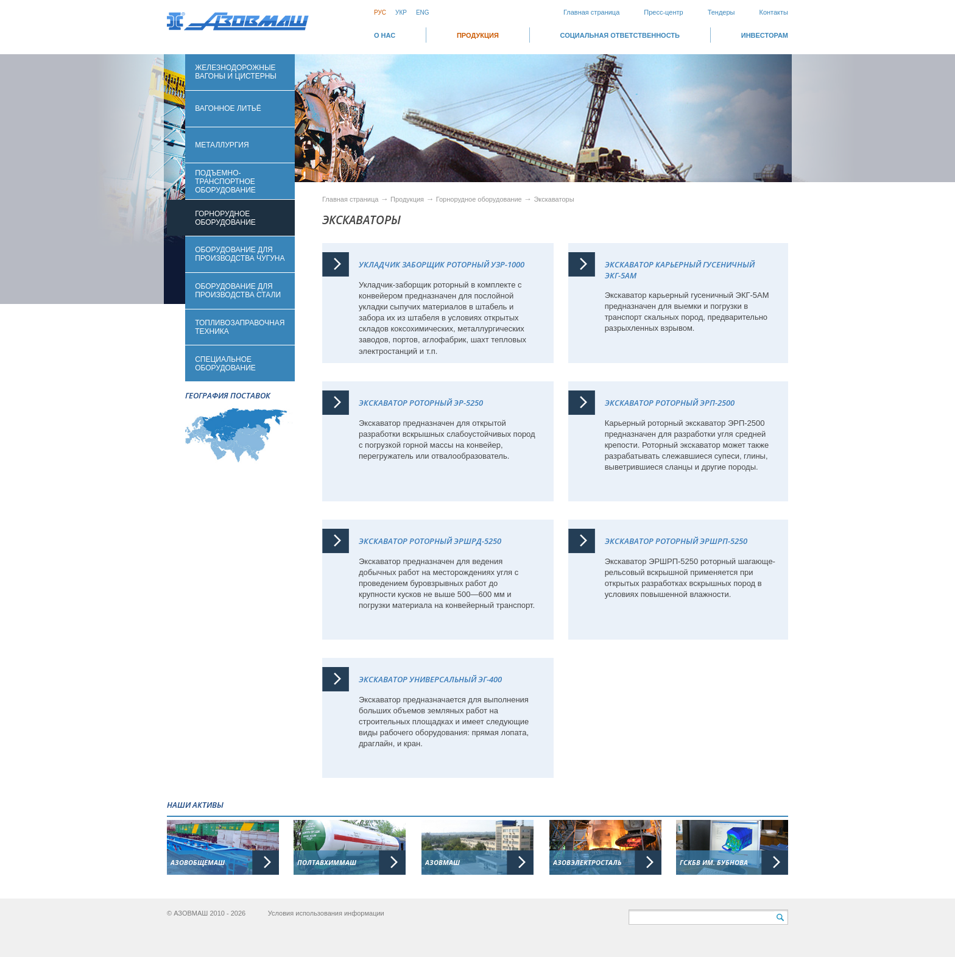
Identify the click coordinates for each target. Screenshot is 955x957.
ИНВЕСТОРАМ (764, 35)
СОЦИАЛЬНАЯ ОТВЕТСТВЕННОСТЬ (620, 35)
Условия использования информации (326, 913)
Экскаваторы (554, 199)
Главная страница (591, 12)
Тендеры (721, 12)
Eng (422, 12)
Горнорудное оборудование (480, 199)
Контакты (773, 12)
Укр (401, 12)
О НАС (384, 35)
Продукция (478, 35)
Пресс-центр (663, 12)
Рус (380, 12)
